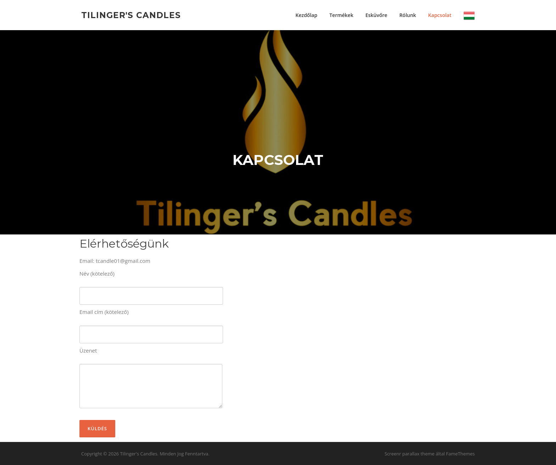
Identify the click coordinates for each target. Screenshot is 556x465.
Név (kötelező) (151, 285)
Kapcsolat (439, 15)
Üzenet (150, 378)
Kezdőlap (306, 15)
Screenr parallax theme (410, 453)
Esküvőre (376, 15)
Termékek (341, 15)
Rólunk (407, 15)
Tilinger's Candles (131, 15)
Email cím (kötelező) (151, 323)
